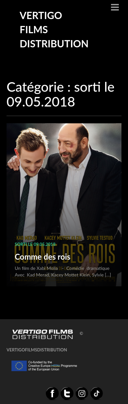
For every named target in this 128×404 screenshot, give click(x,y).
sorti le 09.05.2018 (35, 244)
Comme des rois (42, 256)
